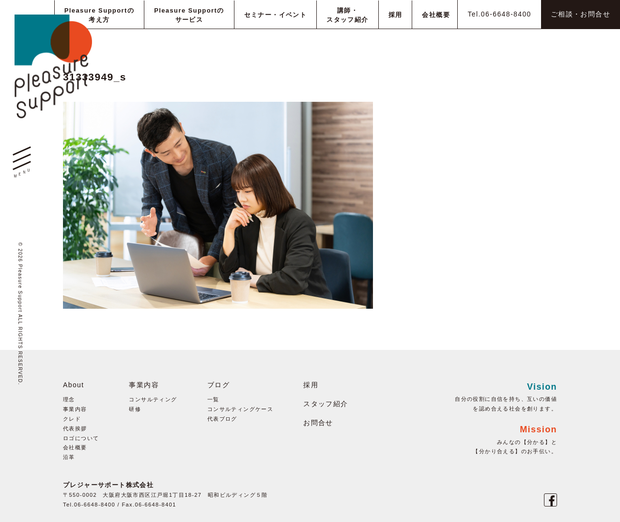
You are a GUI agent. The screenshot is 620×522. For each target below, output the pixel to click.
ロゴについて (81, 438)
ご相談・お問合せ (580, 14)
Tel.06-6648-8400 (499, 14)
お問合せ (318, 423)
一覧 (213, 399)
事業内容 (75, 409)
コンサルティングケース (240, 409)
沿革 (69, 457)
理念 (69, 399)
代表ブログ (222, 419)
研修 (135, 409)
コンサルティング (153, 399)
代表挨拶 (75, 428)
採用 (310, 385)
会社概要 (75, 447)
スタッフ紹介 (325, 404)
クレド (72, 419)
